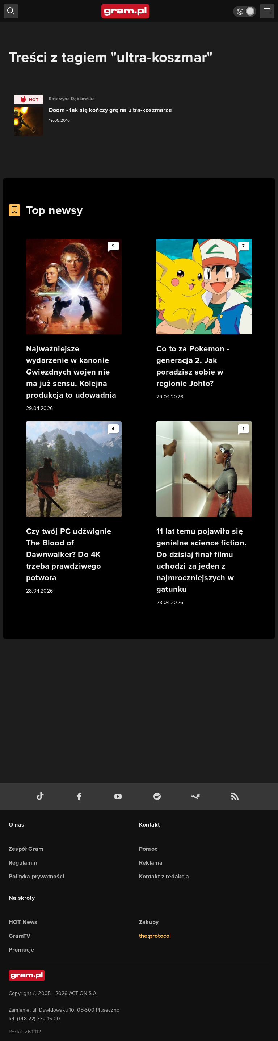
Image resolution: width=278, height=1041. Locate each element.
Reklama (151, 862)
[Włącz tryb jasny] (244, 11)
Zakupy (149, 922)
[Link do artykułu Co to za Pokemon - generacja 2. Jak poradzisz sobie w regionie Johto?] (204, 320)
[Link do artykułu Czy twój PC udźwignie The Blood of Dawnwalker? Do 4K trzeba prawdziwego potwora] (74, 508)
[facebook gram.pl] (81, 796)
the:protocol (155, 936)
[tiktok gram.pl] (41, 796)
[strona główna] (125, 11)
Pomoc (148, 849)
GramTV (19, 936)
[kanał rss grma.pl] (236, 796)
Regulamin (23, 862)
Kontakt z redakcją (164, 876)
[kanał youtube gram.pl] (119, 796)
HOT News (23, 922)
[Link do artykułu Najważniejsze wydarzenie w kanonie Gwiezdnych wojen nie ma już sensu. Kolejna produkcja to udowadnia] (74, 326)
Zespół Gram (26, 849)
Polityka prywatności (36, 876)
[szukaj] (11, 11)
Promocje (21, 949)
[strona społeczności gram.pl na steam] (197, 796)
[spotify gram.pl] (158, 796)
